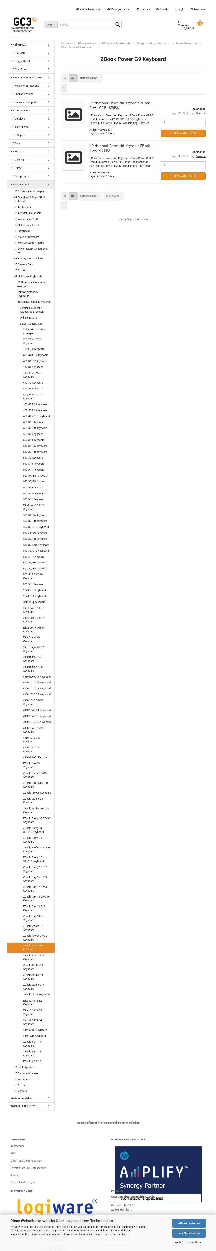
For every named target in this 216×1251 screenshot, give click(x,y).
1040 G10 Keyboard (34, 590)
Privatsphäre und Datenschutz (28, 1167)
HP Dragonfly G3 (20, 61)
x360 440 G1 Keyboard (36, 757)
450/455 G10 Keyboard (36, 416)
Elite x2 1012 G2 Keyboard (32, 1002)
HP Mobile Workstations (25, 85)
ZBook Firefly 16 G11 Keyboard (35, 869)
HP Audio (19, 1085)
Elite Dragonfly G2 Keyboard (33, 649)
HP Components (20, 176)
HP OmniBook (19, 69)
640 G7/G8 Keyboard (35, 451)
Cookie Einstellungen (22, 1182)
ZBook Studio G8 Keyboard (33, 967)
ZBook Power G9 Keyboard (33, 947)
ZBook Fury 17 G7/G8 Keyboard (35, 888)
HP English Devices (22, 93)
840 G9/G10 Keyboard (36, 550)
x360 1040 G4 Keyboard (37, 710)
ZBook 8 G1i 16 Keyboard (32, 1043)
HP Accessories (20, 184)
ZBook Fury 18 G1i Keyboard (33, 918)
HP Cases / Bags (24, 264)
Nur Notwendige (189, 1233)
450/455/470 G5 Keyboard (32, 396)
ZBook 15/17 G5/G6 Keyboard (35, 775)
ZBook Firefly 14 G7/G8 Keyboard (36, 820)
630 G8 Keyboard (33, 434)
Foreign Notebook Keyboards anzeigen (32, 309)
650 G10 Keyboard (33, 493)
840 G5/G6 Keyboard (35, 532)
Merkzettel (198, 9)
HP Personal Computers (25, 102)
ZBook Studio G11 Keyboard (33, 986)
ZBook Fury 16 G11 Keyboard (34, 908)
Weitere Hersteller (21, 1098)
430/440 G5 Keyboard (35, 355)
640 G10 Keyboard (33, 463)
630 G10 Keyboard (33, 439)
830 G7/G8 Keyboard (35, 520)
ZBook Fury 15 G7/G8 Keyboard (35, 879)
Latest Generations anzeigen (34, 331)
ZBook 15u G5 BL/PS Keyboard (35, 784)
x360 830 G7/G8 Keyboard (32, 658)
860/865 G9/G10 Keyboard (33, 576)
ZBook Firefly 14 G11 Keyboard (35, 839)
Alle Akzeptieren (189, 1223)
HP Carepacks (22, 230)
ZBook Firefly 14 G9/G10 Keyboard (33, 830)
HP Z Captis (18, 135)
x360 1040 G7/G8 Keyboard (33, 730)
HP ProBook (18, 52)
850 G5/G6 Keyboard (35, 562)
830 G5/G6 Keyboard (35, 515)
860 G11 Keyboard (33, 584)
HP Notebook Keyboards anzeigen (31, 284)
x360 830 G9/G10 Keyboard (33, 668)
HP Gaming (17, 159)
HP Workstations (21, 110)
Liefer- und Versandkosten (26, 1160)
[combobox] (89, 78)
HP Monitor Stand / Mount (29, 242)
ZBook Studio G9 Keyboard (33, 977)
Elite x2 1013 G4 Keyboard (32, 1022)
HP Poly (15, 143)
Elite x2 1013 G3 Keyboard (32, 1012)
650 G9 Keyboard (33, 487)
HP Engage (17, 151)
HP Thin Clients (20, 126)
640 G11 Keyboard (33, 469)
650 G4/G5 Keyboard (35, 475)
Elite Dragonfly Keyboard (31, 639)
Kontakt (162, 9)
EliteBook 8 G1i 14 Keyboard (33, 619)
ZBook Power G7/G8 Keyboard (35, 937)
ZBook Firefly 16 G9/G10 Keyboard (33, 859)
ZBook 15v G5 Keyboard (37, 792)
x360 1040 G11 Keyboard (31, 749)
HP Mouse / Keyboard (26, 236)
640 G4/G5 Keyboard (35, 445)
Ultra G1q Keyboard (34, 602)
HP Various (20, 1091)
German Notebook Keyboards (27, 294)
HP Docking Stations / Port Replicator (29, 199)
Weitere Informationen (189, 1242)
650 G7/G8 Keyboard (35, 481)
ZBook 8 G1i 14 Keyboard (32, 1053)
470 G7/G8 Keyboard (35, 428)
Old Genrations (28, 317)
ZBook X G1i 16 (32, 1061)
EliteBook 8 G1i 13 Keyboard (33, 610)
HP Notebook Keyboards (28, 276)
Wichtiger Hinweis (119, 9)
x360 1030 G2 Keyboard (37, 682)
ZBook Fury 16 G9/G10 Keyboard (36, 898)
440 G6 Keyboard (33, 366)
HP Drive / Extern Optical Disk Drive (31, 250)
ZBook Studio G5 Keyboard (33, 800)
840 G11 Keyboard (33, 556)
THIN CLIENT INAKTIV (24, 1106)
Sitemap (15, 1175)
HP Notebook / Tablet (26, 225)
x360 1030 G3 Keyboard (37, 688)
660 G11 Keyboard (33, 499)
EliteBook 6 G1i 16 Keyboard (33, 507)
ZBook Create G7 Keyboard (33, 927)
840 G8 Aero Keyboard (36, 544)
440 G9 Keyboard (33, 382)
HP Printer (16, 167)
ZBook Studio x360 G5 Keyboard (36, 810)
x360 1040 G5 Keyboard (37, 716)
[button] (65, 78)
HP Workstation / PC (26, 219)
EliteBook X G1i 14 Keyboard (33, 629)
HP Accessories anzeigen (29, 191)
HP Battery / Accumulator (28, 258)
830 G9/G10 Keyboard (36, 527)
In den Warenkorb (183, 133)
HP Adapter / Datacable (27, 213)
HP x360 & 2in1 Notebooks (26, 77)
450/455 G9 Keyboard (35, 410)
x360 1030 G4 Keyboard (37, 694)
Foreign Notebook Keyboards (34, 301)
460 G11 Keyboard (33, 422)
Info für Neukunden (88, 9)
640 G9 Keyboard (33, 457)
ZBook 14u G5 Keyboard (31, 765)
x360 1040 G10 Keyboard (31, 739)
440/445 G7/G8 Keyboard (32, 374)
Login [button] (179, 9)
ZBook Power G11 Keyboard (33, 957)
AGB (13, 1153)
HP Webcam (21, 1079)
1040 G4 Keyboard (33, 349)
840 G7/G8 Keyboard (35, 538)
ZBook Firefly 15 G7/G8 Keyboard (36, 849)
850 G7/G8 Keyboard (35, 568)
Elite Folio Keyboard (34, 1035)
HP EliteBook (18, 44)
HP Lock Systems (24, 1067)
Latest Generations (31, 323)
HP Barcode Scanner (26, 1073)
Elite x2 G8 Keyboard (35, 1029)
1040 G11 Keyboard (34, 596)
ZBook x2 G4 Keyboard (36, 994)
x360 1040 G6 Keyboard (37, 722)
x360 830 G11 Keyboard (37, 676)
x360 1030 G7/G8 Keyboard (33, 702)
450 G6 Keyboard (33, 388)
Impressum (17, 1145)
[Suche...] (50, 24)
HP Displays (18, 118)
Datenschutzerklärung (116, 1234)
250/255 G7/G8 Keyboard (32, 341)
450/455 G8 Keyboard (35, 404)
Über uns (143, 9)
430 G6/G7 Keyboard (35, 361)
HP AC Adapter (22, 207)
